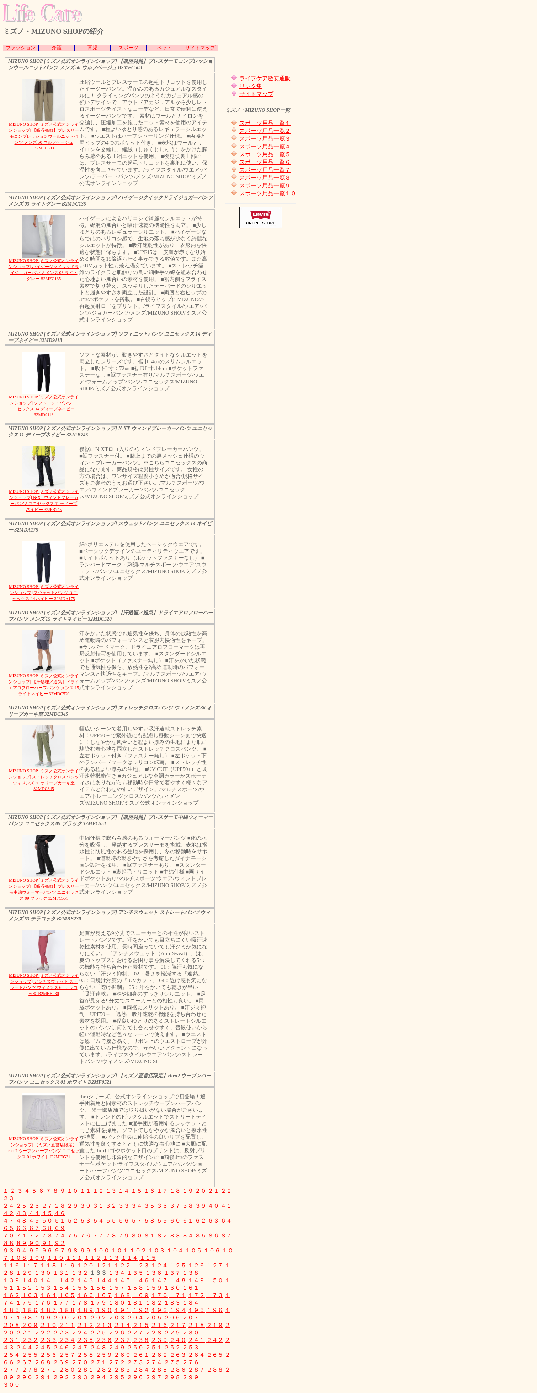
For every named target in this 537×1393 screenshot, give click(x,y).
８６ (213, 1236)
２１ (213, 1191)
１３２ (79, 1273)
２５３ (190, 1347)
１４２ (66, 1280)
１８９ (85, 1310)
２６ (34, 1206)
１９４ (177, 1310)
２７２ (116, 1362)
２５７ (66, 1355)
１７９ (98, 1303)
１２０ (85, 1265)
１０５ (193, 1250)
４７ (8, 1221)
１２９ (24, 1273)
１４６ (140, 1280)
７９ (123, 1236)
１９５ (196, 1310)
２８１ (85, 1370)
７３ (47, 1236)
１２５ (177, 1265)
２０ (200, 1191)
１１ (85, 1191)
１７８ (79, 1303)
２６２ (159, 1355)
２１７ (177, 1325)
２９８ (172, 1377)
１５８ (135, 1288)
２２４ (79, 1332)
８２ (162, 1236)
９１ (47, 1243)
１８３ (172, 1303)
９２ (59, 1243)
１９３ (159, 1310)
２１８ (196, 1325)
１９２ (140, 1310)
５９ (162, 1221)
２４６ (61, 1347)
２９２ (61, 1377)
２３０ (190, 1332)
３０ (85, 1206)
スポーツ (128, 47)
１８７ (48, 1310)
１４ (123, 1191)
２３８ (140, 1340)
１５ (136, 1191)
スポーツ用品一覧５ (265, 154)
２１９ (214, 1325)
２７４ (153, 1362)
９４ (21, 1250)
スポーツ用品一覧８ (265, 178)
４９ (34, 1221)
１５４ (61, 1288)
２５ (21, 1206)
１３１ (61, 1273)
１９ (187, 1191)
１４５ (122, 1280)
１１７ (29, 1265)
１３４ (116, 1273)
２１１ (66, 1325)
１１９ (66, 1265)
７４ (59, 1236)
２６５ (214, 1355)
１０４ (175, 1250)
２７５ (172, 1362)
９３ (8, 1250)
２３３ (48, 1340)
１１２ (92, 1258)
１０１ (119, 1250)
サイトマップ (200, 47)
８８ (8, 1243)
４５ (47, 1213)
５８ (149, 1221)
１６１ (190, 1288)
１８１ (135, 1303)
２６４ (196, 1355)
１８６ (29, 1310)
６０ (175, 1221)
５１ (59, 1221)
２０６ (172, 1318)
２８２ (103, 1370)
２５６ (48, 1355)
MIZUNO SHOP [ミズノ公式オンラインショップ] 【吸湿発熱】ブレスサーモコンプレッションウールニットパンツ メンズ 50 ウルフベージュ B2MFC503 (44, 136)
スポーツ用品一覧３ (265, 139)
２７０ (79, 1362)
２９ (72, 1206)
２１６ (159, 1325)
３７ (175, 1206)
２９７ (153, 1377)
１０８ (18, 1258)
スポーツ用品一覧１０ (267, 193)
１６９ (140, 1295)
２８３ (122, 1370)
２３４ (66, 1340)
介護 (57, 47)
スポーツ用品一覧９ (265, 186)
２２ (226, 1191)
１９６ (214, 1310)
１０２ (138, 1250)
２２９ (172, 1332)
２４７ (79, 1347)
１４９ (196, 1280)
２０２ (98, 1318)
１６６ (85, 1295)
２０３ (116, 1318)
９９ (85, 1250)
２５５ (29, 1355)
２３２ (29, 1340)
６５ (8, 1228)
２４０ (177, 1340)
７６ (85, 1236)
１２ (98, 1191)
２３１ (11, 1340)
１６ (149, 1191)
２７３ (135, 1362)
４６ (59, 1213)
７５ (72, 1236)
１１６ (11, 1265)
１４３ (85, 1280)
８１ (149, 1236)
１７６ (42, 1303)
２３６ (103, 1340)
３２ (111, 1206)
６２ (200, 1221)
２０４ (135, 1318)
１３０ (42, 1273)
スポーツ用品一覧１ (265, 123)
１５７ (116, 1288)
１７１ (177, 1295)
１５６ (98, 1288)
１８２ (153, 1303)
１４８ (177, 1280)
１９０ (103, 1310)
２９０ (24, 1377)
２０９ (29, 1325)
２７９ (48, 1370)
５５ (111, 1221)
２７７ (11, 1370)
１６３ (29, 1295)
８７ (226, 1236)
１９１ (122, 1310)
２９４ (98, 1377)
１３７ (172, 1273)
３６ (162, 1206)
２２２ (42, 1332)
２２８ (153, 1332)
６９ (59, 1228)
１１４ (129, 1258)
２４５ (42, 1347)
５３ (85, 1221)
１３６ (153, 1273)
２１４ (122, 1325)
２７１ (98, 1362)
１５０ (214, 1280)
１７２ (196, 1295)
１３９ (11, 1280)
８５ (200, 1236)
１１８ (48, 1265)
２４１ (196, 1340)
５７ (136, 1221)
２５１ (153, 1347)
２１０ (48, 1325)
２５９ (103, 1355)
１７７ (61, 1303)
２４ (8, 1206)
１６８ (122, 1295)
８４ (187, 1236)
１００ (101, 1250)
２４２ (214, 1340)
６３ (213, 1221)
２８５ (159, 1370)
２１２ (85, 1325)
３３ (123, 1206)
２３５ (85, 1340)
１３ (111, 1191)
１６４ (48, 1295)
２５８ (85, 1355)
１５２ (24, 1288)
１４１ (48, 1280)
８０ (136, 1236)
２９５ (116, 1377)
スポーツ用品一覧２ (265, 131)
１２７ (214, 1265)
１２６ (196, 1265)
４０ (213, 1206)
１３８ (190, 1273)
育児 (92, 47)
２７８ (29, 1370)
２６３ (177, 1355)
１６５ (66, 1295)
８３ (175, 1236)
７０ (8, 1236)
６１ (187, 1221)
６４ (226, 1221)
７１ (21, 1236)
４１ (226, 1206)
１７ (162, 1191)
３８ (187, 1206)
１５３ (42, 1288)
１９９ (42, 1318)
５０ (47, 1221)
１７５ (24, 1303)
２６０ (122, 1355)
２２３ (61, 1332)
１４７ (159, 1280)
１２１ (103, 1265)
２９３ (79, 1377)
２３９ (159, 1340)
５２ (72, 1221)
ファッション (21, 47)
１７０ (159, 1295)
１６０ (172, 1288)
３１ (98, 1206)
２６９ (61, 1362)
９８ (72, 1250)
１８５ (11, 1310)
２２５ (98, 1332)
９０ (34, 1243)
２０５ (153, 1318)
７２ (34, 1236)
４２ (8, 1213)
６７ (34, 1228)
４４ (34, 1213)
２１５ (140, 1325)
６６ (21, 1228)
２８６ (177, 1370)
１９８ (24, 1318)
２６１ (140, 1355)
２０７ (190, 1318)
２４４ (24, 1347)
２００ (61, 1318)
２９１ (42, 1377)
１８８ (66, 1310)
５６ (123, 1221)
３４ (136, 1206)
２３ (8, 1198)
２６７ (24, 1362)
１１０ (55, 1258)
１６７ (103, 1295)
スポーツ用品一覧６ (265, 162)
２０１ (79, 1318)
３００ (11, 1385)
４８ (21, 1221)
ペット (164, 47)
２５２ (172, 1347)
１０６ (211, 1250)
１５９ (153, 1288)
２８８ (214, 1370)
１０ (72, 1191)
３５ (149, 1206)
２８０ (66, 1370)
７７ (98, 1236)
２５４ (11, 1355)
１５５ (79, 1288)
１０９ (37, 1258)
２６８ (42, 1362)
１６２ (11, 1295)
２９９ (190, 1377)
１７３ (214, 1295)
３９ (200, 1206)
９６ (47, 1250)
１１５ (147, 1258)
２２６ (116, 1332)
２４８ (98, 1347)
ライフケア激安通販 (265, 78)
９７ (59, 1250)
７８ (111, 1236)
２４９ (116, 1347)
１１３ (110, 1258)
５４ (98, 1221)
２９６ (135, 1377)
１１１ (74, 1258)
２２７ (135, 1332)
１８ (175, 1191)
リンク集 (250, 86)
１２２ (122, 1265)
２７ (47, 1206)
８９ (21, 1243)
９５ (34, 1250)
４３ (21, 1213)
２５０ (135, 1347)
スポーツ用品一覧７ (265, 170)
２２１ (24, 1332)
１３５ (135, 1273)
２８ (59, 1206)
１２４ (159, 1265)
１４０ (29, 1280)
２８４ (140, 1370)
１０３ (156, 1250)
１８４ (190, 1303)
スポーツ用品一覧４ (265, 146)
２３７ (122, 1340)
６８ (47, 1228)
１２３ (140, 1265)
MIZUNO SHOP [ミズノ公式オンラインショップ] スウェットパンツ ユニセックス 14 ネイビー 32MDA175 (44, 592)
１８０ (116, 1303)
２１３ (103, 1325)
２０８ (11, 1325)
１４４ (103, 1280)
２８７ (196, 1370)
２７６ (190, 1362)
